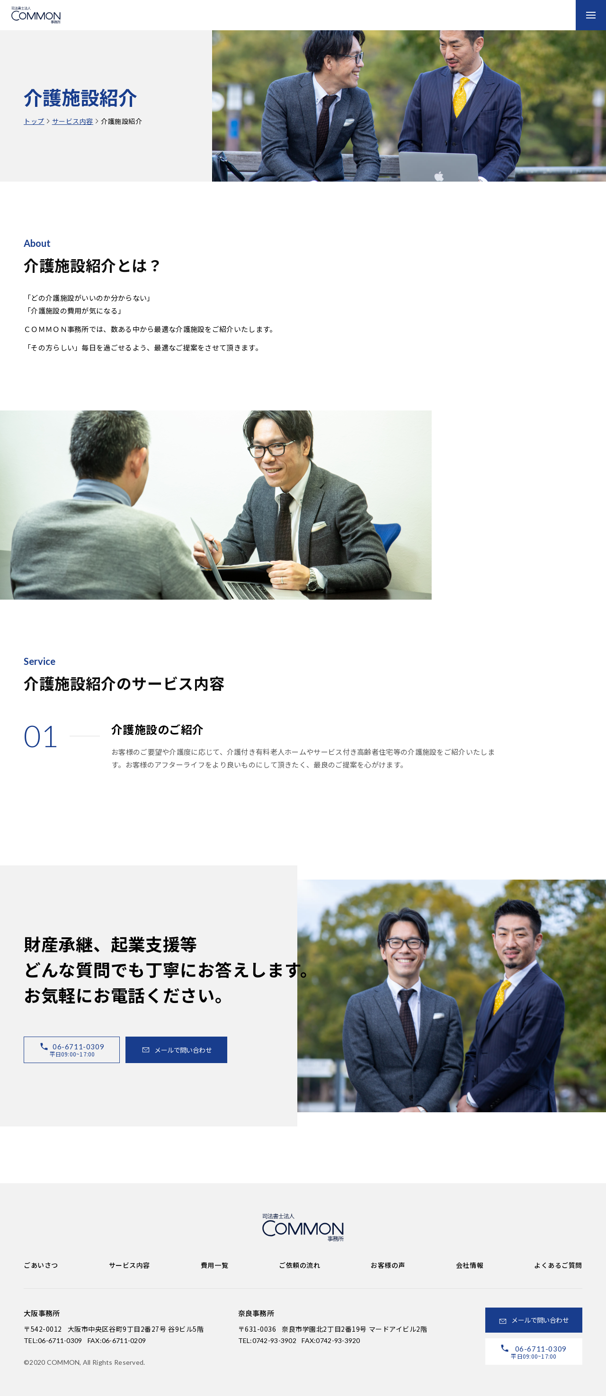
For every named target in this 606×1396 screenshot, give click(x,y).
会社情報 (469, 1265)
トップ (34, 121)
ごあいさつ (41, 1265)
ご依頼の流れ (299, 1265)
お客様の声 (388, 1265)
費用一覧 (214, 1265)
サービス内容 (72, 121)
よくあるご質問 (558, 1265)
